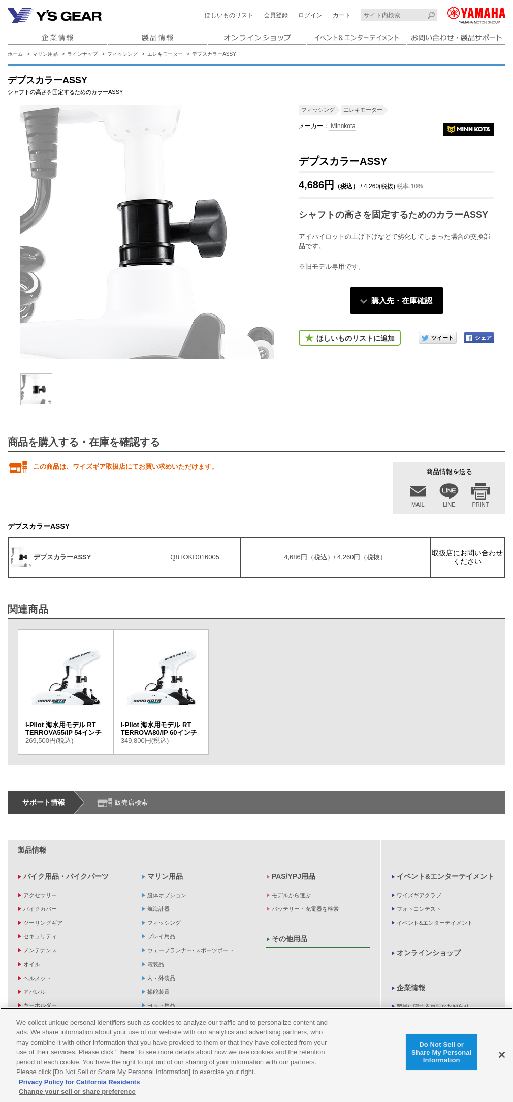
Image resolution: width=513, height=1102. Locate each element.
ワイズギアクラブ (419, 895)
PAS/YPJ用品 (293, 876)
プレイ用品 (161, 936)
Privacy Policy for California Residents (79, 1082)
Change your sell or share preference (77, 1091)
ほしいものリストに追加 (355, 338)
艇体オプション (166, 895)
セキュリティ (40, 936)
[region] (256, 1054)
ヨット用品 (161, 1005)
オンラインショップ (429, 953)
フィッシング (122, 54)
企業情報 (411, 988)
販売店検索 (131, 802)
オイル (31, 964)
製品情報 (32, 850)
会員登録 (276, 15)
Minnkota (342, 126)
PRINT (480, 504)
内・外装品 (161, 978)
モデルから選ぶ (291, 895)
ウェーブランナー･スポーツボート (190, 950)
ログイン (310, 15)
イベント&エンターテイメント (445, 876)
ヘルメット (37, 978)
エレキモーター (165, 54)
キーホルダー (40, 1005)
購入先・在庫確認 (401, 300)
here (127, 1052)
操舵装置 (158, 992)
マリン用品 (45, 54)
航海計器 (158, 909)
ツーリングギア (42, 923)
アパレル (34, 992)
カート (342, 15)
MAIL (418, 504)
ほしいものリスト (229, 15)
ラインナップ (82, 54)
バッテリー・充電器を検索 (305, 909)
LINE (449, 504)
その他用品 (289, 939)
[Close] (502, 1055)
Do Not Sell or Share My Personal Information (441, 1052)
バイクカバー (40, 909)
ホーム (15, 54)
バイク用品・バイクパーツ (66, 876)
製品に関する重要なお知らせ (433, 1006)
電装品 (155, 964)
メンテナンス (40, 950)
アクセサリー (40, 895)
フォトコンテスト (419, 909)
